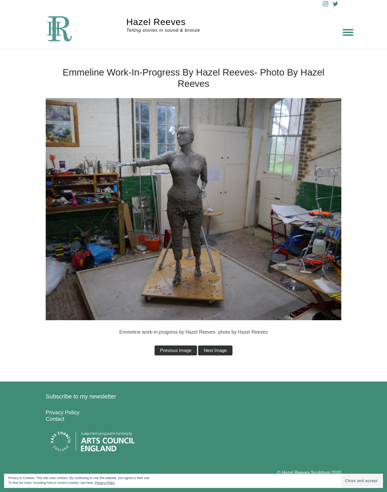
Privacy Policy (62, 412)
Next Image (215, 350)
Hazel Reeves (156, 22)
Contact (55, 419)
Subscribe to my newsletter (81, 396)
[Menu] (348, 32)
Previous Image (176, 350)
